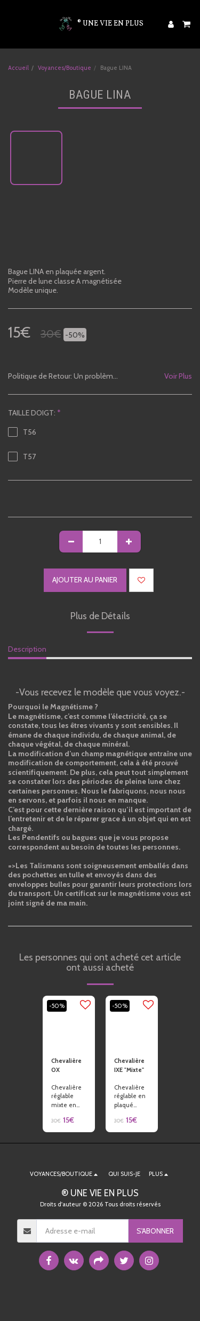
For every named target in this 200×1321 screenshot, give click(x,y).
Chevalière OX (66, 1065)
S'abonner (155, 1231)
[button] (12, 24)
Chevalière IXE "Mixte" (129, 1065)
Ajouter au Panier (84, 580)
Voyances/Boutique (64, 67)
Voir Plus (178, 376)
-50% (57, 1006)
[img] (69, 1022)
